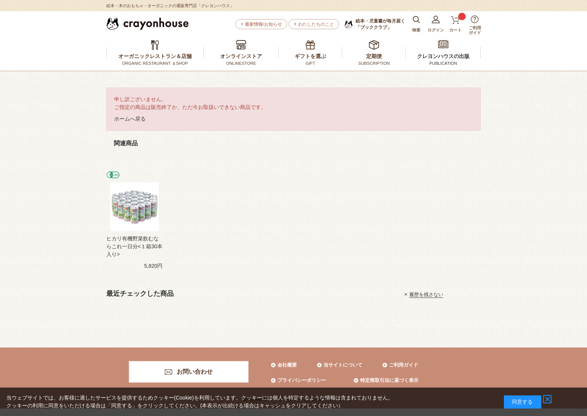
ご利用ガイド (403, 365)
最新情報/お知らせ (263, 24)
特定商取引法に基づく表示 (389, 380)
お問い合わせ (195, 371)
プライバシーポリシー (301, 380)
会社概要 (287, 365)
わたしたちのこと (316, 24)
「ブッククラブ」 (380, 24)
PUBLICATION (443, 63)
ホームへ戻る (130, 119)
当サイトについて (342, 365)
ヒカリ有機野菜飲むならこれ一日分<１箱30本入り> (134, 246)
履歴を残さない (426, 294)
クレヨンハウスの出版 (443, 56)
